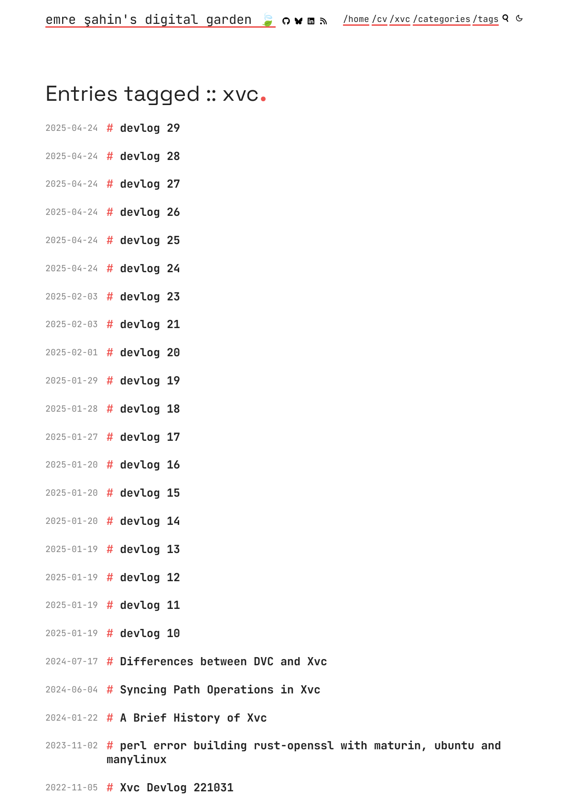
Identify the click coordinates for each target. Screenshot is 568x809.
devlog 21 (150, 324)
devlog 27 (150, 183)
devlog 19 (150, 380)
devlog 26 (150, 211)
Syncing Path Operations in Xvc (220, 689)
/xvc (399, 18)
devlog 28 (150, 156)
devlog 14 (150, 520)
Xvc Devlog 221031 (177, 787)
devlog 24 (150, 268)
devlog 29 (150, 127)
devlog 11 (150, 604)
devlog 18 (150, 408)
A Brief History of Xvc (193, 717)
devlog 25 (150, 240)
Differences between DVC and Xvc (223, 661)
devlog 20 (150, 352)
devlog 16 (150, 464)
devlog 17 (150, 436)
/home (356, 18)
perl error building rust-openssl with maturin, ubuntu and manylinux (304, 752)
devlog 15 (150, 492)
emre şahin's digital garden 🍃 (160, 20)
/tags (485, 18)
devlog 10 (150, 633)
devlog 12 (150, 577)
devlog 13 (150, 549)
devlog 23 (150, 296)
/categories (442, 18)
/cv (379, 18)
